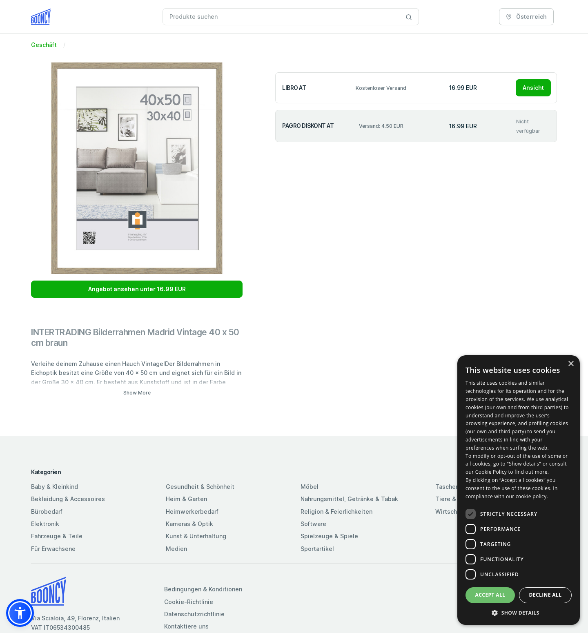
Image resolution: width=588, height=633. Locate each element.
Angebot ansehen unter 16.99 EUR (137, 288)
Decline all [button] (545, 594)
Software (313, 523)
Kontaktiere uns (186, 626)
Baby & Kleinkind (54, 486)
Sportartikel (317, 548)
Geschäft (44, 44)
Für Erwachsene (53, 548)
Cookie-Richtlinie (188, 601)
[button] (20, 613)
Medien (176, 548)
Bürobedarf (46, 511)
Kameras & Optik (189, 523)
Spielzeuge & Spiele (329, 536)
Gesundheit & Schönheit (200, 486)
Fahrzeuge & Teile (56, 536)
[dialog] (518, 490)
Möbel (309, 486)
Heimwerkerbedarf (192, 511)
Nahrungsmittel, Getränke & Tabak (349, 498)
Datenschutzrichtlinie (194, 614)
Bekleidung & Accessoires (68, 498)
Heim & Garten (186, 498)
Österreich (526, 16)
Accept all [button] (490, 594)
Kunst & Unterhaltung (196, 536)
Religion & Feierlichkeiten (336, 511)
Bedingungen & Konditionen (203, 589)
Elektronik (45, 523)
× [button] (571, 364)
